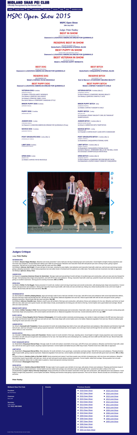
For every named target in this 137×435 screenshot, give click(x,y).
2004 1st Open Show (87, 430)
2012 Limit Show (112, 402)
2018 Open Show (86, 391)
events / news (19, 9)
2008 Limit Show (112, 413)
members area (76, 9)
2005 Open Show (86, 427)
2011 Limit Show (112, 405)
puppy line (46, 9)
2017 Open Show (86, 393)
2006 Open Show (86, 424)
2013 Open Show (86, 405)
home (10, 9)
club (28, 9)
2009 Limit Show (112, 410)
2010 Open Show (86, 413)
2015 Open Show (86, 399)
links (67, 9)
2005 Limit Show (112, 422)
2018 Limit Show (112, 391)
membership (36, 9)
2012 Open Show (86, 407)
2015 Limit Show (112, 396)
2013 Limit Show (112, 399)
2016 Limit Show (112, 393)
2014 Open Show (86, 402)
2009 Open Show (86, 416)
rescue (55, 9)
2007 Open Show (86, 421)
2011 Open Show (86, 410)
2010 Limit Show (112, 407)
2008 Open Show (86, 419)
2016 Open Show (86, 396)
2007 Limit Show (112, 416)
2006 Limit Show (112, 419)
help (61, 9)
